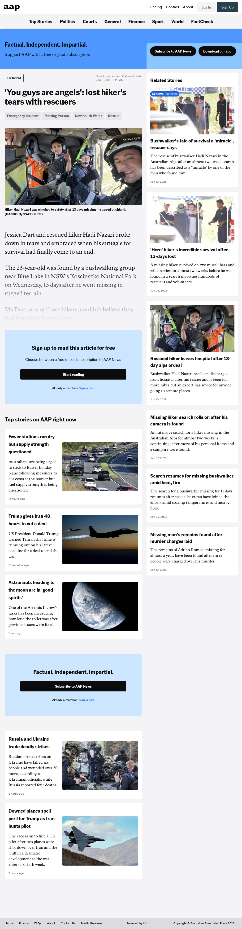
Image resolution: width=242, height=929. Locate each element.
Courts (90, 21)
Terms (9, 923)
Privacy (24, 923)
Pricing (156, 7)
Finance (136, 21)
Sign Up (227, 7)
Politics (67, 21)
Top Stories (40, 21)
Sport (158, 21)
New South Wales (88, 115)
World (177, 21)
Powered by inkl (136, 923)
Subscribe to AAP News (173, 51)
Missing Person (57, 115)
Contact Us (68, 923)
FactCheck (202, 21)
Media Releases (91, 923)
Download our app (217, 51)
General (112, 21)
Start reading (73, 374)
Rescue (114, 115)
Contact (172, 7)
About (188, 7)
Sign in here (87, 388)
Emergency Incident (23, 115)
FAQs (37, 923)
